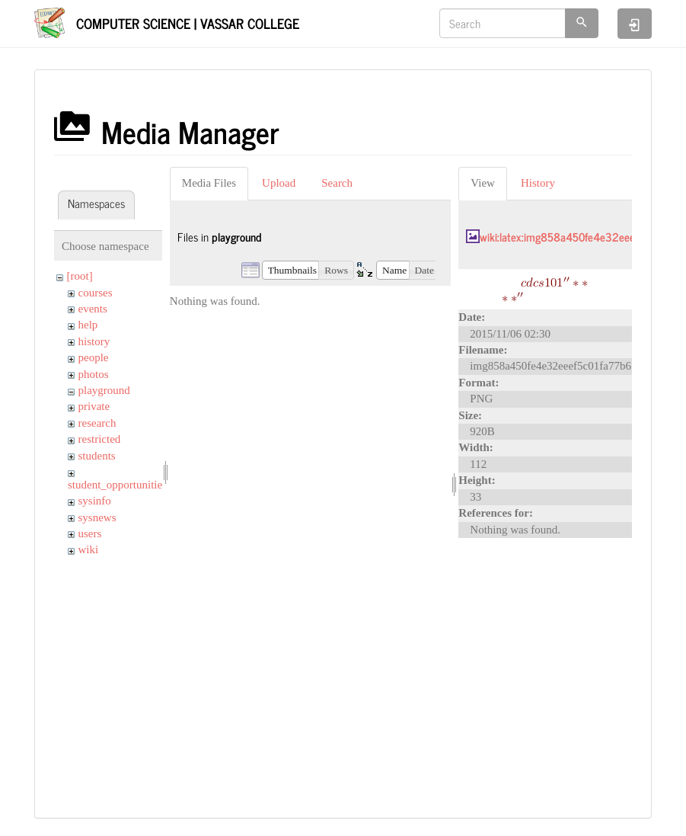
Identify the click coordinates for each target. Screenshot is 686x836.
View (483, 183)
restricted (99, 439)
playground (104, 390)
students (97, 456)
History (538, 183)
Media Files (209, 183)
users (90, 533)
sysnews (97, 517)
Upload (278, 183)
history (94, 341)
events (92, 309)
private (94, 406)
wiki (88, 549)
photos (93, 374)
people (93, 357)
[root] (80, 276)
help (88, 325)
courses (95, 293)
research (97, 423)
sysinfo (94, 501)
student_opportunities (117, 485)
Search (337, 183)
